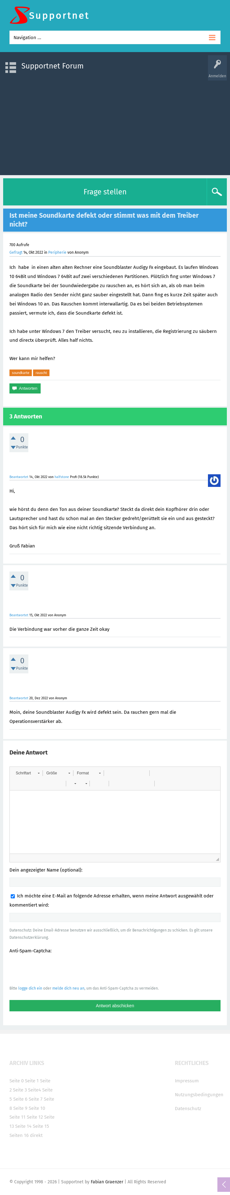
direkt (36, 1135)
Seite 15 (41, 1126)
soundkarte (20, 373)
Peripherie (57, 252)
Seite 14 (23, 1126)
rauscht (41, 373)
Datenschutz (188, 1108)
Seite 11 (17, 1117)
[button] (27, 773)
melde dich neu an (68, 988)
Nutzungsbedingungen (199, 1094)
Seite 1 (32, 1081)
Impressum (187, 1081)
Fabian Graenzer (107, 1182)
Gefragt (15, 252)
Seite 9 (20, 1108)
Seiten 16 (19, 1135)
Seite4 (34, 1090)
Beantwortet (18, 477)
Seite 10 (37, 1108)
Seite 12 (35, 1117)
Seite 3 (20, 1090)
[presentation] (57, 969)
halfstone (62, 477)
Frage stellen (105, 191)
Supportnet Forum (52, 66)
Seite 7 (36, 1099)
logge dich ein (30, 988)
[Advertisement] (115, 124)
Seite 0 (16, 1081)
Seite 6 (20, 1099)
